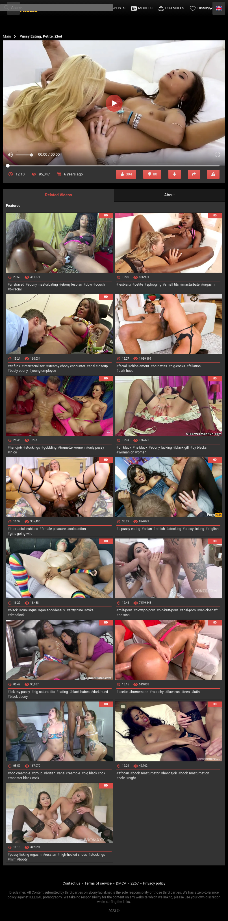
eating (63, 692)
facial (122, 366)
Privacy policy (154, 883)
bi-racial (15, 289)
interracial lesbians (24, 529)
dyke (90, 610)
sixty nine (76, 610)
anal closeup (98, 366)
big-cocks (178, 366)
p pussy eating (129, 529)
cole (121, 778)
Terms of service (98, 883)
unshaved (17, 284)
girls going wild (21, 534)
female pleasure (54, 529)
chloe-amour (139, 366)
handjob (16, 447)
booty (23, 859)
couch (100, 284)
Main (7, 36)
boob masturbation (195, 773)
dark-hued (125, 371)
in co (13, 452)
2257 (135, 883)
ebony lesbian (71, 284)
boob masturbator (146, 773)
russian (50, 855)
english (213, 529)
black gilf (182, 447)
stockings (32, 447)
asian (148, 529)
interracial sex (34, 366)
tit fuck (15, 366)
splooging (154, 284)
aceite (122, 692)
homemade (139, 692)
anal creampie (69, 773)
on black (124, 447)
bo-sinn (123, 615)
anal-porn (189, 610)
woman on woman (132, 452)
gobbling (50, 447)
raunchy (158, 692)
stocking (174, 529)
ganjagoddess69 (52, 610)
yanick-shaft (208, 610)
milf (13, 859)
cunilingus (28, 610)
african (123, 773)
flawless (173, 692)
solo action (77, 529)
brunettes (160, 366)
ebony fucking (161, 447)
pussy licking (194, 529)
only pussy (96, 447)
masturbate (190, 284)
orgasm (209, 284)
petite (138, 284)
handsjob (170, 773)
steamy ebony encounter (66, 366)
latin (196, 692)
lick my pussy (20, 692)
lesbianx (124, 284)
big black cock (94, 773)
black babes (80, 692)
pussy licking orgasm (26, 855)
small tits (172, 284)
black (14, 610)
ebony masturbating (43, 284)
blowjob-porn (145, 610)
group (38, 773)
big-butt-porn (168, 610)
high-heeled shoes (73, 855)
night (132, 778)
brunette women (72, 447)
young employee (43, 371)
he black (141, 447)
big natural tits (44, 692)
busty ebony (19, 371)
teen (186, 692)
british (160, 529)
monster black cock (24, 778)
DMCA (121, 883)
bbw (89, 284)
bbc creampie (20, 773)
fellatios (194, 366)
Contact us (71, 883)
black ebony (19, 697)
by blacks (199, 447)
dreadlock (17, 615)
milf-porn (125, 610)
